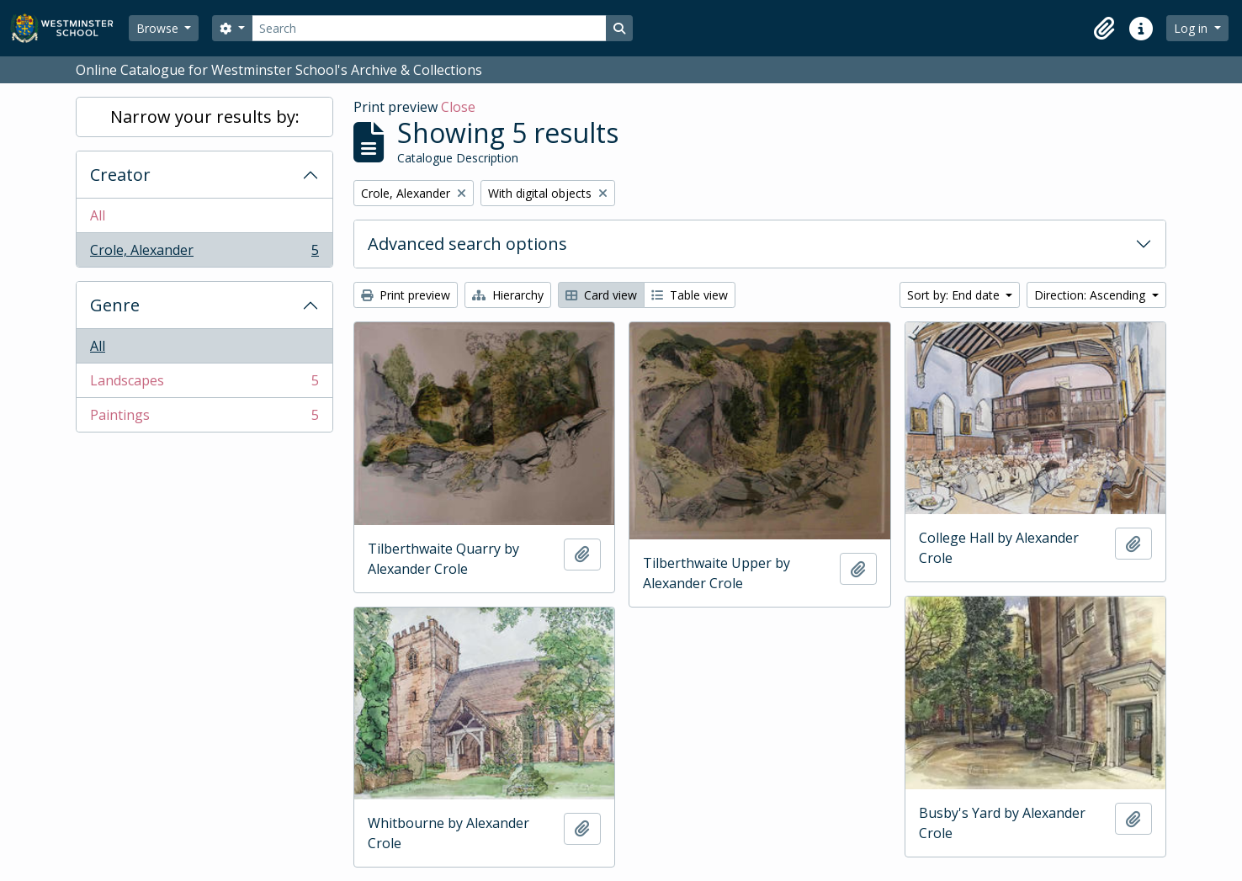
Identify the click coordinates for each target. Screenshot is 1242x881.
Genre (115, 305)
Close (458, 107)
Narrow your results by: (205, 116)
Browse (159, 28)
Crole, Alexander (204, 253)
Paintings (204, 418)
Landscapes (204, 384)
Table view (689, 295)
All (97, 215)
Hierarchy (508, 295)
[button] (1104, 28)
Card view (601, 295)
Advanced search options (467, 243)
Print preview (405, 295)
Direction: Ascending (1091, 295)
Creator (120, 174)
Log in (1192, 28)
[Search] (429, 28)
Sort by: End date (955, 295)
